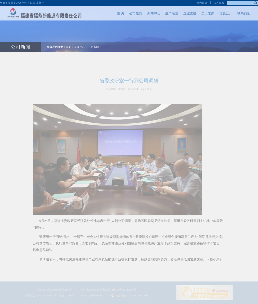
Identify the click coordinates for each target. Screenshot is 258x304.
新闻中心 (151, 13)
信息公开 (223, 13)
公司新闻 (20, 44)
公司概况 (133, 13)
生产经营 (169, 13)
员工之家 (205, 13)
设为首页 (202, 2)
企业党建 (187, 13)
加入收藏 (219, 2)
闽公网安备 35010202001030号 (131, 295)
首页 (68, 44)
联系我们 (241, 13)
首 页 (118, 13)
